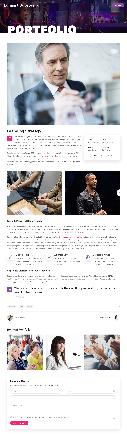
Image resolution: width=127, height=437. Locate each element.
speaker (29, 306)
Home (9, 21)
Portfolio (19, 21)
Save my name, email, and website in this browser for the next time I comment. (41, 417)
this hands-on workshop (49, 156)
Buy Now (118, 5)
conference (12, 306)
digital (21, 306)
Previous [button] (7, 192)
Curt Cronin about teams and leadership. (70, 237)
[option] (35, 193)
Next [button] (120, 192)
